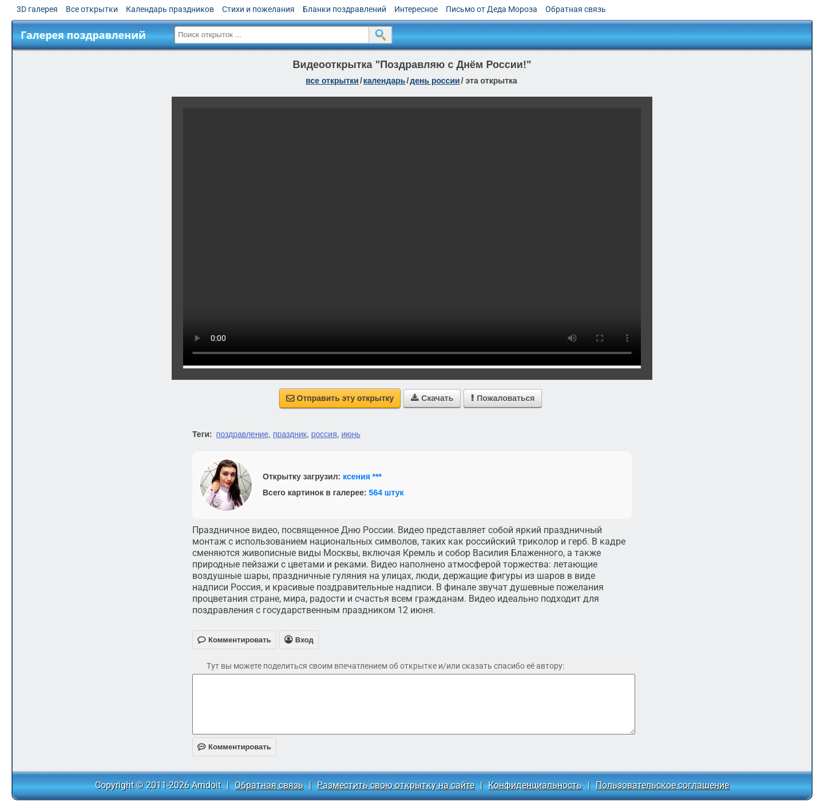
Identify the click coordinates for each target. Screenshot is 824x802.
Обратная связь (575, 9)
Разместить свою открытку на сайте (395, 785)
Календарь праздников (170, 9)
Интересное (416, 9)
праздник (290, 434)
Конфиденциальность (535, 785)
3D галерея (37, 9)
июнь (351, 434)
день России (434, 80)
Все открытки (92, 9)
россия (324, 434)
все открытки (332, 80)
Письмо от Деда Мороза (491, 9)
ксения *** (362, 476)
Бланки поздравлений (344, 9)
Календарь (384, 80)
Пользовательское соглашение (662, 785)
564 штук (386, 492)
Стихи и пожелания (258, 9)
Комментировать (234, 747)
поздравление (242, 434)
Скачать (432, 398)
